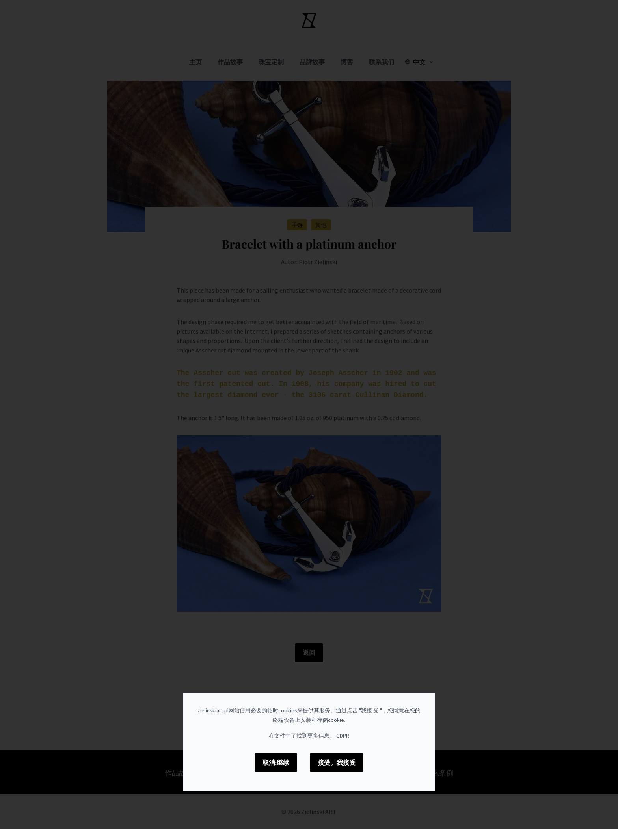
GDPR (342, 735)
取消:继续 (275, 762)
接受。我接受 (337, 762)
